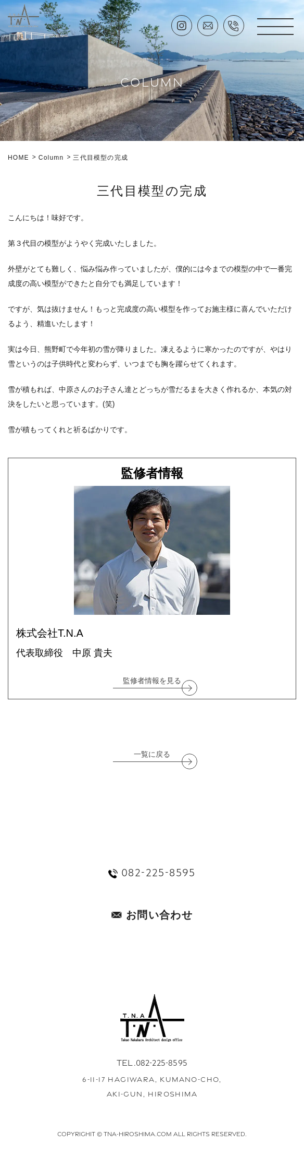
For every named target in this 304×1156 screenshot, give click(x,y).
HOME (18, 157)
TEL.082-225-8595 (152, 1063)
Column (51, 157)
